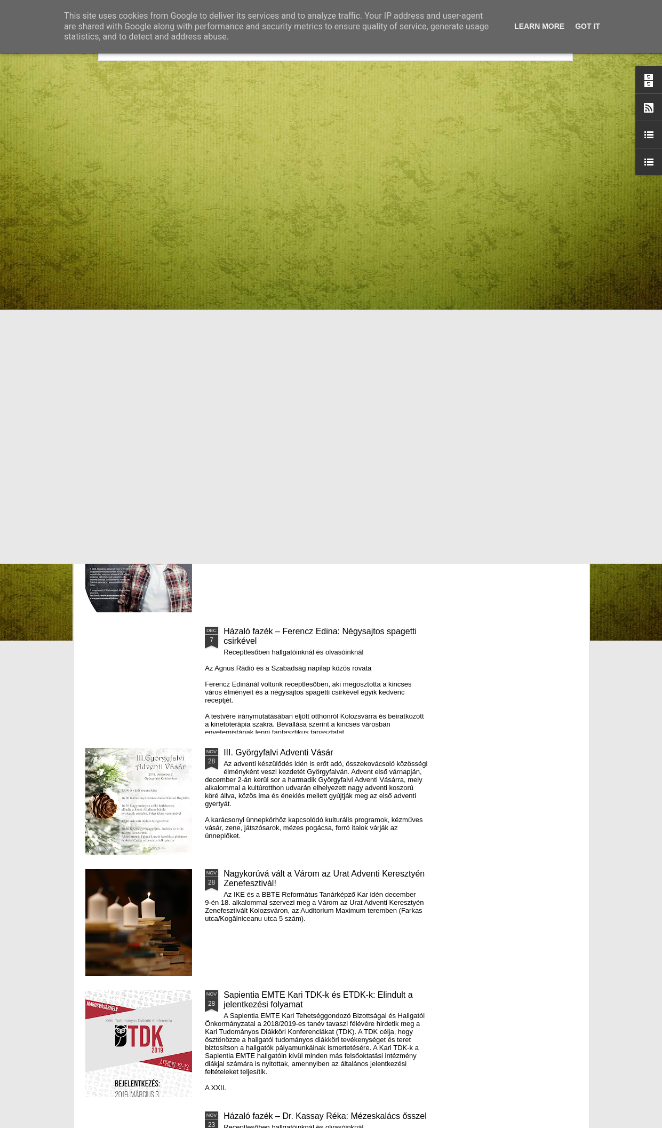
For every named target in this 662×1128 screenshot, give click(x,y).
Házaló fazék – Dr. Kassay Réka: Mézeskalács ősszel (325, 1116)
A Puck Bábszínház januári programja (519, 424)
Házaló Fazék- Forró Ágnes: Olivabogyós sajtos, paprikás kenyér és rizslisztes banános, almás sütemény (274, 439)
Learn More (539, 26)
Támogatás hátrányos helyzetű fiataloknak (304, 510)
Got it (587, 26)
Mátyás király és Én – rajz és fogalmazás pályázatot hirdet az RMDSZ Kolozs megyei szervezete (144, 439)
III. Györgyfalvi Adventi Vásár (278, 752)
